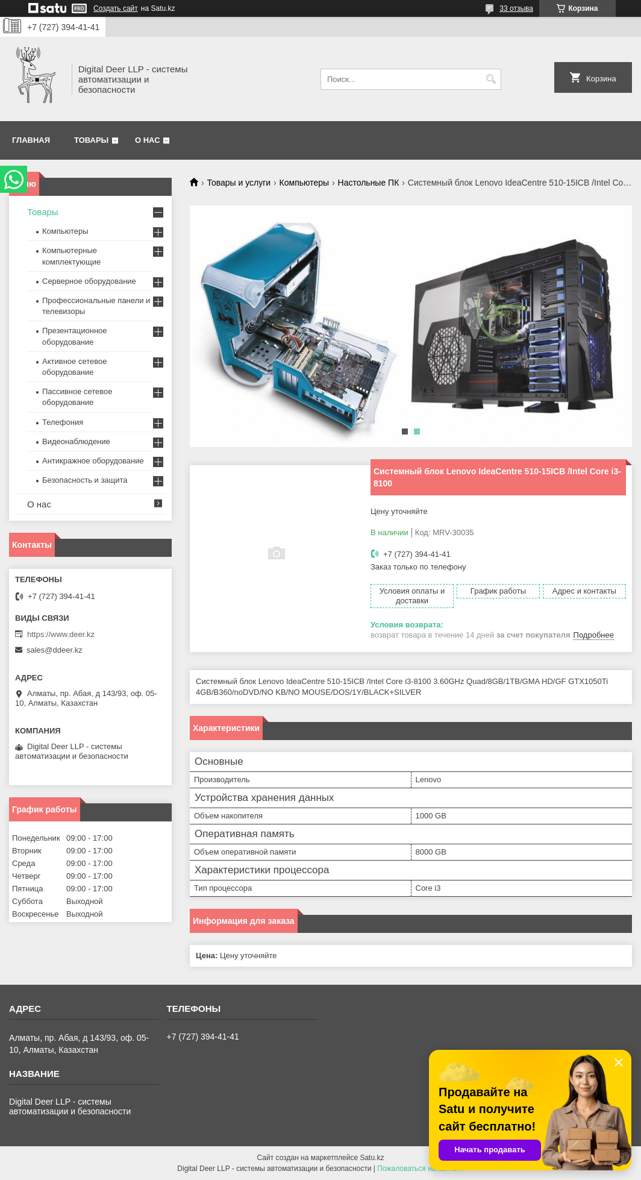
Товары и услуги (238, 182)
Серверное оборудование (89, 281)
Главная (31, 140)
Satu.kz (372, 1157)
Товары (91, 140)
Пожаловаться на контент (420, 1168)
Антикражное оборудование (93, 460)
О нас (147, 140)
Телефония (62, 422)
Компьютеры (305, 182)
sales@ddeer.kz (55, 649)
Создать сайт (115, 8)
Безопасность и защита (85, 480)
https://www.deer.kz (61, 634)
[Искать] (490, 79)
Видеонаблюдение (76, 441)
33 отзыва (516, 8)
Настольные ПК (368, 182)
